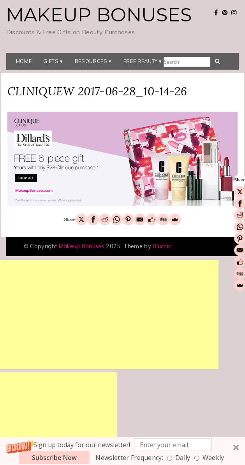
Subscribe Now (54, 457)
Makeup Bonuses (99, 15)
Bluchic (162, 246)
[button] (122, 451)
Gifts (50, 61)
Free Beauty (140, 61)
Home (24, 61)
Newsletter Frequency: (129, 457)
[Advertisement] (109, 314)
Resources (91, 61)
